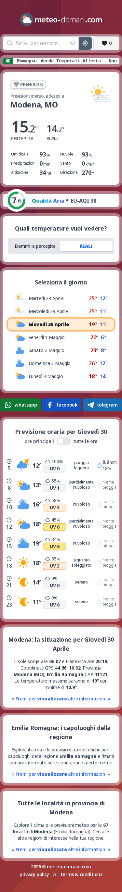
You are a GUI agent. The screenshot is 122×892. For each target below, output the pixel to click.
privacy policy (34, 874)
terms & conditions (81, 874)
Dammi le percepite (35, 246)
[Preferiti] (106, 43)
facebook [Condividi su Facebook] (61, 405)
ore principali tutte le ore (61, 441)
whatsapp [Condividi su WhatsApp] (20, 405)
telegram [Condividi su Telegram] (102, 405)
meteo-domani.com (69, 866)
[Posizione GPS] (85, 43)
